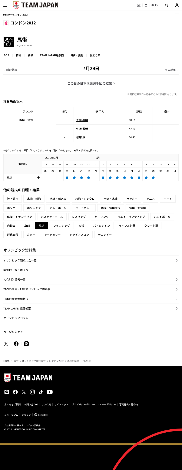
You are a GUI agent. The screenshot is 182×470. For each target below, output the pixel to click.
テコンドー (105, 235)
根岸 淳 (80, 137)
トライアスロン (79, 235)
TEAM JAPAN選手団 (52, 55)
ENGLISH (43, 414)
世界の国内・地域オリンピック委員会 (26, 289)
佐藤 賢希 (82, 128)
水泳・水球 (111, 199)
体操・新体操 (137, 208)
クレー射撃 (151, 226)
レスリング (79, 217)
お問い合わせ (31, 404)
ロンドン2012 (56, 360)
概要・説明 (76, 55)
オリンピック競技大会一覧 (20, 260)
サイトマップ (61, 404)
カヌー (31, 235)
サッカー (132, 199)
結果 (30, 55)
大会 (16, 360)
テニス (150, 199)
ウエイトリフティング (131, 217)
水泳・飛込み (58, 199)
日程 (18, 55)
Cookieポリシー (107, 404)
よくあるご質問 (12, 404)
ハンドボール (162, 217)
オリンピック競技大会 (34, 360)
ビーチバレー (83, 208)
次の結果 (170, 70)
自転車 (11, 226)
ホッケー (12, 208)
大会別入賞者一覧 (14, 279)
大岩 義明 (82, 120)
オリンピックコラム (15, 318)
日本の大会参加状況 (15, 299)
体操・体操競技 (110, 208)
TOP (6, 55)
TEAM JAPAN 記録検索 (17, 308)
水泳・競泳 (34, 199)
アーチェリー (52, 235)
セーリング (102, 217)
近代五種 (12, 235)
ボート (168, 199)
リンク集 (46, 404)
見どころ (95, 55)
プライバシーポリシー (83, 404)
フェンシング (61, 226)
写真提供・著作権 (128, 404)
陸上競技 (12, 199)
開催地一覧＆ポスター (17, 270)
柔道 (81, 226)
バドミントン (101, 226)
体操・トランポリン (19, 217)
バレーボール (58, 208)
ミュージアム (11, 414)
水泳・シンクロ (85, 199)
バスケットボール (52, 217)
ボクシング (34, 208)
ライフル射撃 (127, 226)
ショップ (26, 414)
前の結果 (11, 70)
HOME (6, 360)
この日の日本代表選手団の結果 (89, 83)
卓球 (27, 226)
